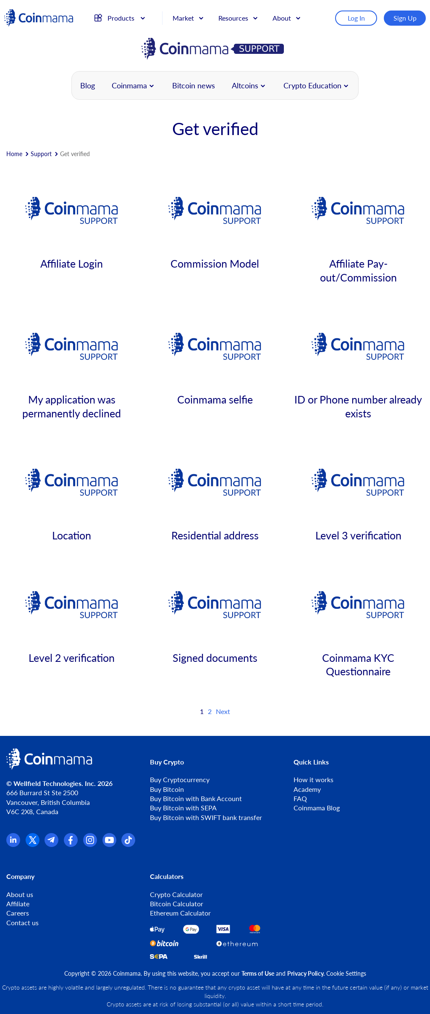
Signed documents (215, 657)
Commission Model (214, 263)
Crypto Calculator (176, 894)
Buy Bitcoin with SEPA (183, 808)
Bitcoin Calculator (176, 904)
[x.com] (32, 844)
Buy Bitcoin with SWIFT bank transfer (206, 817)
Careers (17, 913)
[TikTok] (128, 844)
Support (41, 153)
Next (223, 711)
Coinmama (129, 85)
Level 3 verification (358, 535)
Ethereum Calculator (180, 913)
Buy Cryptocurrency (180, 779)
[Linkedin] (13, 844)
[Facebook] (71, 844)
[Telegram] (51, 844)
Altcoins (245, 85)
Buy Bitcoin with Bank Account (196, 798)
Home (14, 153)
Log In (356, 18)
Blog (87, 85)
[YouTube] (109, 844)
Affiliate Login (71, 263)
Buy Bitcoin (167, 789)
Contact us (22, 922)
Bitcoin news (193, 85)
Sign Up (405, 18)
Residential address (215, 535)
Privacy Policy (305, 973)
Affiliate (17, 904)
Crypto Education (312, 85)
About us (19, 894)
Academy (307, 789)
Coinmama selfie (215, 399)
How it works (313, 779)
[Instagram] (90, 844)
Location (71, 535)
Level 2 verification (72, 657)
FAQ (300, 798)
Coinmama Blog (317, 808)
